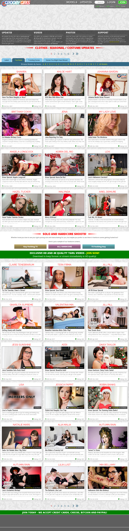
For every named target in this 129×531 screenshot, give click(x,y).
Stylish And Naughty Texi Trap (55, 410)
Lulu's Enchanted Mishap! (11, 490)
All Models (103, 64)
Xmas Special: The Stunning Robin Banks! (103, 410)
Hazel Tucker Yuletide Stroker (13, 217)
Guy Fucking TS (30, 246)
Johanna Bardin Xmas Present (99, 97)
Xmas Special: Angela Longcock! (13, 177)
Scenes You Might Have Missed (56, 60)
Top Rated (18, 60)
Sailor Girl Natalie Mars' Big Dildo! (14, 450)
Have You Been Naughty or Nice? (14, 97)
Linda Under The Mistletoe (97, 137)
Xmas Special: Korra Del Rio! (55, 177)
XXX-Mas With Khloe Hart (54, 97)
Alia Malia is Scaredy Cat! (54, 450)
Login (111, 2)
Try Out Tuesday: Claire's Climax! (13, 290)
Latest (6, 60)
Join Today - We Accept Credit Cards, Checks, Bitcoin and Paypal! (64, 512)
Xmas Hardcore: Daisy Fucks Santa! (101, 370)
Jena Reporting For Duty (54, 137)
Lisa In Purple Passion (10, 410)
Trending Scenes (34, 60)
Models (72, 2)
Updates (86, 2)
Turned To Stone (94, 450)
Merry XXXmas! (50, 217)
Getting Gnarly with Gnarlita (11, 330)
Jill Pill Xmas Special (95, 290)
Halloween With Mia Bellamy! (98, 490)
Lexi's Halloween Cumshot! (97, 177)
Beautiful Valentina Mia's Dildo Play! (58, 330)
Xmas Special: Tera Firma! (54, 290)
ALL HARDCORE (64, 246)
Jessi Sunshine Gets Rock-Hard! (13, 370)
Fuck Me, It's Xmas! (95, 217)
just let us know (114, 42)
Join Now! (92, 253)
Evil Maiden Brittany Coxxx (11, 137)
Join (122, 2)
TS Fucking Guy (98, 246)
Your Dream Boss (94, 330)
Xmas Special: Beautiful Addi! (55, 370)
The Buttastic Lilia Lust (53, 490)
